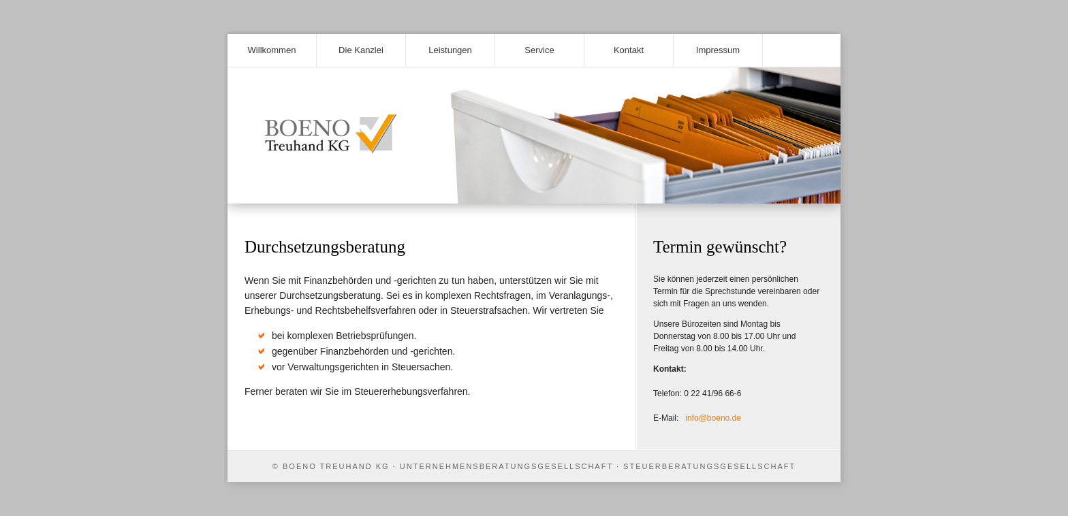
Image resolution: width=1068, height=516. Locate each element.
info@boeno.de (713, 418)
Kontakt (629, 50)
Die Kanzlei (361, 50)
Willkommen (272, 50)
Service (539, 50)
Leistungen (450, 50)
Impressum (718, 50)
